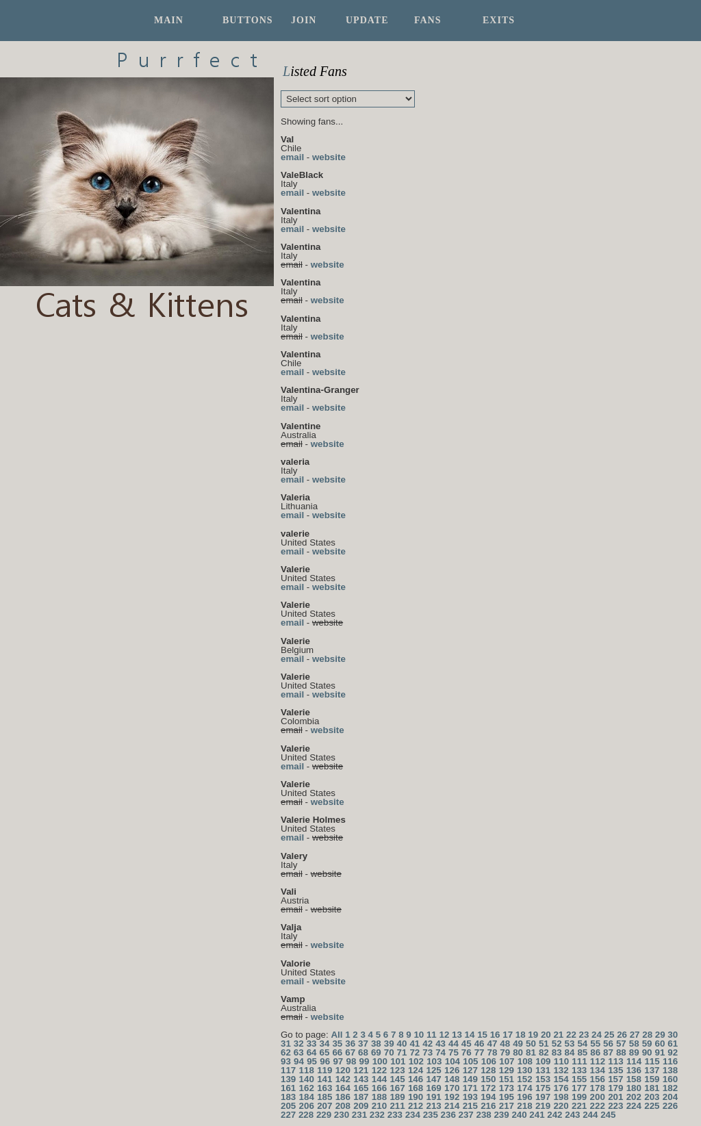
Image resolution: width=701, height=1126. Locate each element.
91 (659, 1052)
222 (597, 1106)
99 (364, 1061)
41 (414, 1043)
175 (542, 1088)
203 (651, 1097)
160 (670, 1079)
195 (506, 1097)
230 (341, 1115)
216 (488, 1106)
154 (560, 1079)
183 (288, 1097)
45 (466, 1043)
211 (397, 1106)
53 (570, 1043)
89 (634, 1052)
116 (670, 1061)
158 (633, 1079)
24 (596, 1034)
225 (651, 1106)
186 (342, 1097)
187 (360, 1097)
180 (633, 1088)
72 (414, 1052)
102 (416, 1061)
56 (608, 1043)
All (336, 1034)
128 (488, 1070)
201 (615, 1097)
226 (670, 1106)
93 (286, 1061)
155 (579, 1079)
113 (615, 1061)
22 (571, 1034)
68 (363, 1052)
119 (324, 1070)
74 (440, 1052)
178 (597, 1088)
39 (389, 1043)
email (292, 157)
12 (444, 1034)
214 (451, 1106)
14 (470, 1034)
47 (492, 1043)
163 (324, 1088)
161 (288, 1088)
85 (582, 1052)
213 (434, 1106)
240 (518, 1115)
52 (557, 1043)
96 (325, 1061)
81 (531, 1052)
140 (306, 1079)
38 (376, 1043)
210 (379, 1106)
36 (350, 1043)
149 (470, 1079)
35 (337, 1043)
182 (670, 1088)
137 (651, 1070)
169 (434, 1088)
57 (621, 1043)
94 (299, 1061)
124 (415, 1070)
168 (415, 1088)
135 (615, 1070)
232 (377, 1115)
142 (342, 1079)
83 (557, 1052)
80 (518, 1052)
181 (651, 1088)
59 (647, 1043)
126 (451, 1070)
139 (288, 1079)
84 (570, 1052)
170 (451, 1088)
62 (286, 1052)
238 (483, 1115)
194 (488, 1097)
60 (659, 1043)
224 (633, 1106)
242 (554, 1115)
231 (359, 1115)
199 (579, 1097)
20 (546, 1034)
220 (560, 1106)
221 (579, 1106)
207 (324, 1106)
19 (533, 1034)
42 (427, 1043)
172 (488, 1088)
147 (434, 1079)
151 (506, 1079)
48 (505, 1043)
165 (360, 1088)
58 (634, 1043)
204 (670, 1097)
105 (470, 1061)
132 (560, 1070)
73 (427, 1052)
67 (350, 1052)
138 (670, 1070)
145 (397, 1079)
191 (434, 1097)
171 (470, 1088)
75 (453, 1052)
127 (470, 1070)
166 (379, 1088)
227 (288, 1115)
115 (651, 1061)
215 (470, 1106)
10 (418, 1034)
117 (288, 1070)
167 (397, 1088)
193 (470, 1097)
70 (389, 1052)
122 (379, 1070)
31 (286, 1043)
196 (524, 1097)
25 (609, 1034)
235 (430, 1115)
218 (524, 1106)
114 (633, 1061)
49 (518, 1043)
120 (342, 1070)
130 (524, 1070)
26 (622, 1034)
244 (590, 1115)
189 (397, 1097)
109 (542, 1061)
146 (415, 1079)
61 (672, 1043)
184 (306, 1097)
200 (597, 1097)
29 (660, 1034)
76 (466, 1052)
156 (597, 1079)
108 (525, 1061)
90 (647, 1052)
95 (312, 1061)
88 (621, 1052)
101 (397, 1061)
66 (337, 1052)
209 (360, 1106)
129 (506, 1070)
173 (506, 1088)
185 (324, 1097)
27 (635, 1034)
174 (524, 1088)
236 (448, 1115)
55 (595, 1043)
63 (299, 1052)
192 (451, 1097)
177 (579, 1088)
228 (306, 1115)
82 (544, 1052)
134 (597, 1070)
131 (542, 1070)
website (329, 157)
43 (440, 1043)
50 (531, 1043)
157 (615, 1079)
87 (608, 1052)
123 (397, 1070)
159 (651, 1079)
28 (647, 1034)
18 (520, 1034)
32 (299, 1043)
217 (506, 1106)
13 (457, 1034)
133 (579, 1070)
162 (306, 1088)
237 (466, 1115)
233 (395, 1115)
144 (379, 1079)
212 (415, 1106)
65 (325, 1052)
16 (495, 1034)
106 (488, 1061)
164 (342, 1088)
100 (379, 1061)
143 (360, 1079)
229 (323, 1115)
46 (479, 1043)
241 (536, 1115)
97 (338, 1061)
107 (506, 1061)
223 (615, 1106)
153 (542, 1079)
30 (672, 1034)
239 (501, 1115)
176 (560, 1088)
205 (288, 1106)
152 (524, 1079)
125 (434, 1070)
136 (633, 1070)
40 (402, 1043)
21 (558, 1034)
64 (312, 1052)
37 (363, 1043)
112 (597, 1061)
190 (415, 1097)
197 (542, 1097)
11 (431, 1034)
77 (479, 1052)
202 (633, 1097)
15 (482, 1034)
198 (560, 1097)
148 (451, 1079)
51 (544, 1043)
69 (376, 1052)
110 (561, 1061)
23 (584, 1034)
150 (488, 1079)
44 (453, 1043)
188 (379, 1097)
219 (542, 1106)
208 (342, 1106)
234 (412, 1115)
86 (595, 1052)
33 (312, 1043)
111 (579, 1061)
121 (360, 1070)
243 (572, 1115)
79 (505, 1052)
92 (672, 1052)
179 (615, 1088)
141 (324, 1079)
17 (507, 1034)
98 (351, 1061)
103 (434, 1061)
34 (325, 1043)
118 (306, 1070)
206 (306, 1106)
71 (402, 1052)
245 (607, 1115)
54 (582, 1043)
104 (452, 1061)
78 (492, 1052)
